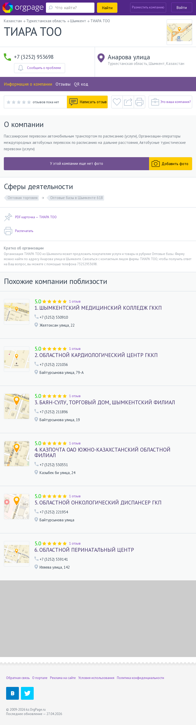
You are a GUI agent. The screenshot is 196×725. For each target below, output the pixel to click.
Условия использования (96, 678)
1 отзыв (75, 301)
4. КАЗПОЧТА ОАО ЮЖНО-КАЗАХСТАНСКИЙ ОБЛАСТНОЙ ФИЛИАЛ (102, 452)
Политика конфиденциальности (140, 678)
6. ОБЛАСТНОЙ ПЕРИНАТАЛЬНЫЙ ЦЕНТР (84, 550)
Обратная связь (18, 678)
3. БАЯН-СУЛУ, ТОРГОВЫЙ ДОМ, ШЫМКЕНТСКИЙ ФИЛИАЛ (104, 402)
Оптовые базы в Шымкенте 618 (76, 197)
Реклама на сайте (63, 678)
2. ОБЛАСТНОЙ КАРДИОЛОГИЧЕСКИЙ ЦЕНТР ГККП (96, 355)
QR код (81, 84)
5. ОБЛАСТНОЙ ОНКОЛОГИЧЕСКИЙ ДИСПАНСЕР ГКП (98, 502)
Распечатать (18, 231)
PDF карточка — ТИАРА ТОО (30, 217)
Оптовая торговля (23, 197)
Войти (182, 7)
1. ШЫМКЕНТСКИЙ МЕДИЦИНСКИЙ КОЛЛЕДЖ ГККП (98, 308)
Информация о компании (28, 84)
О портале (39, 678)
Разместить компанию (148, 7)
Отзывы (63, 84)
